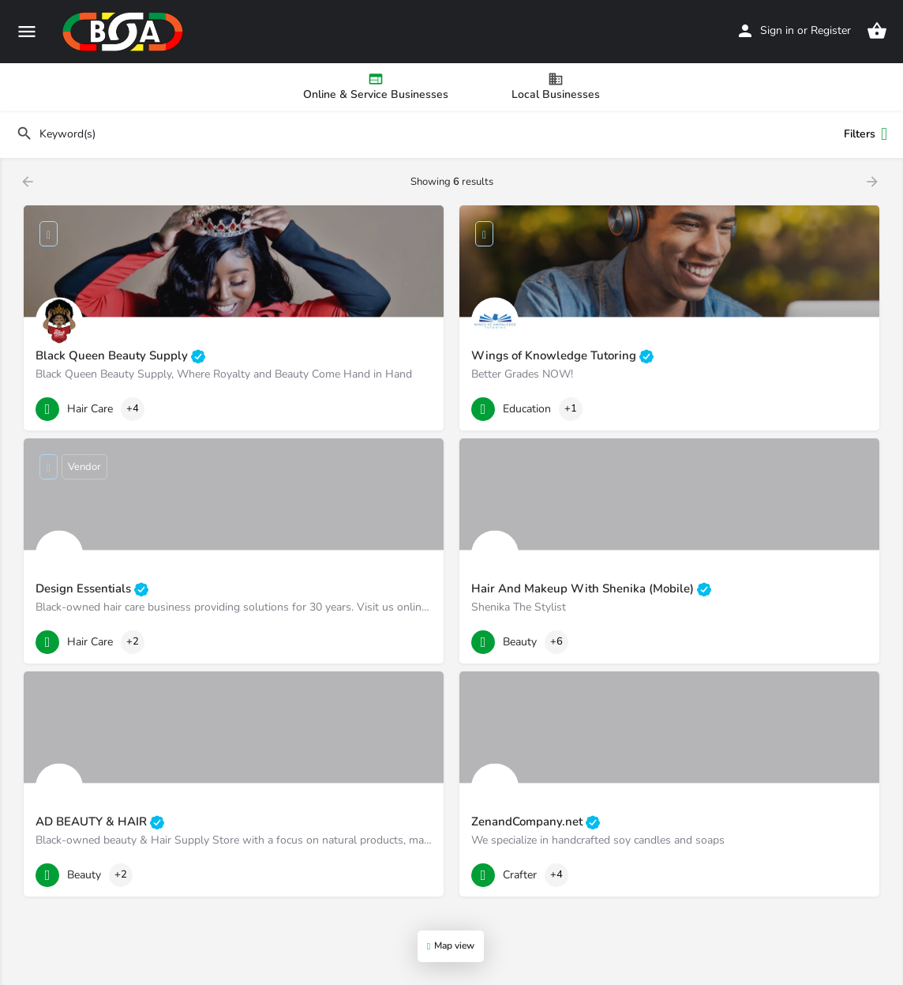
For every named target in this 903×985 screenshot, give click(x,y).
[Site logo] (125, 31)
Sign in (777, 30)
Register (831, 30)
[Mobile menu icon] (27, 31)
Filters (865, 134)
